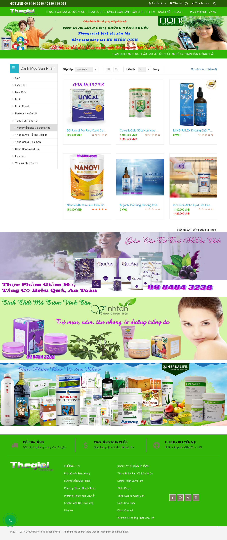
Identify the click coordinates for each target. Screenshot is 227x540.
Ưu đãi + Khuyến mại (180, 442)
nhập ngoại (22, 106)
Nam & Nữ (165, 11)
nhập (18, 99)
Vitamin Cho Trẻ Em (26, 163)
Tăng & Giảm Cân (119, 11)
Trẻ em (151, 11)
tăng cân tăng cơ (26, 120)
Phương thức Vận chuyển (79, 495)
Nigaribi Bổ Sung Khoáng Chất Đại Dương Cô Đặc (140, 205)
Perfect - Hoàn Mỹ (26, 113)
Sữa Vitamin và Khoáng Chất (195, 54)
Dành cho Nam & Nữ (27, 149)
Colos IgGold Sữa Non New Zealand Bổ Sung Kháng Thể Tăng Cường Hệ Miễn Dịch (140, 130)
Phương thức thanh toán (79, 488)
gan (17, 78)
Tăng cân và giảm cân (130, 495)
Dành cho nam (126, 503)
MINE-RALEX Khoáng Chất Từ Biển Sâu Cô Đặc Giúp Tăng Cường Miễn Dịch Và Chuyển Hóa (193, 130)
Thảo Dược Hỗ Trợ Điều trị (31, 134)
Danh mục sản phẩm (132, 466)
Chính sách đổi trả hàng (78, 503)
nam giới (20, 92)
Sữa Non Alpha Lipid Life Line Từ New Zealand (193, 205)
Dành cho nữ (125, 510)
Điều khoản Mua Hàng (77, 473)
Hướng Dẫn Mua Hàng (77, 480)
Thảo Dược (97, 11)
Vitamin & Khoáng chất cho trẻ (135, 518)
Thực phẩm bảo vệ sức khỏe (135, 473)
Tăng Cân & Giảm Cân (28, 142)
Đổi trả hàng (33, 442)
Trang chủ (119, 54)
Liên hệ (68, 510)
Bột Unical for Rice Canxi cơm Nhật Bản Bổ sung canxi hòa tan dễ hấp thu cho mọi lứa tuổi (87, 130)
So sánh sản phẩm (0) (204, 69)
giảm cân (20, 85)
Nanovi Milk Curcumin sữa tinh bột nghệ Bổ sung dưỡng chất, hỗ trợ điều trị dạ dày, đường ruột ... (87, 205)
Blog (178, 11)
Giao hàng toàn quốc (111, 442)
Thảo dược (124, 488)
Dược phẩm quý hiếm (130, 480)
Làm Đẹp (138, 11)
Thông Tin (72, 466)
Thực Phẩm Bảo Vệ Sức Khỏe (66, 11)
